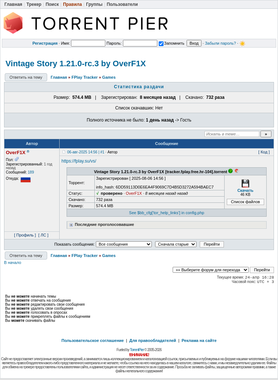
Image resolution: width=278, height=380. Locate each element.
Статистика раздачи (139, 86)
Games (109, 77)
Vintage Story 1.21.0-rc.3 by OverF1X (75, 63)
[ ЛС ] (43, 235)
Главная (59, 77)
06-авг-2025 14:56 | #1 (86, 152)
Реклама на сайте (199, 340)
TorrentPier (137, 350)
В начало (12, 262)
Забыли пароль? (220, 43)
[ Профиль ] (25, 235)
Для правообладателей (152, 340)
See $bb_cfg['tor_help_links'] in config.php (166, 213)
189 (31, 172)
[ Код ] (264, 152)
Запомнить (171, 43)
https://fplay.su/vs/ (78, 161)
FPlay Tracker (85, 77)
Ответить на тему (26, 77)
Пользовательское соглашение (92, 340)
